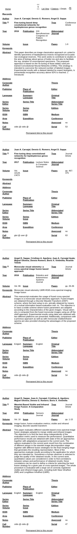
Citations (55, 9)
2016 (16, 31)
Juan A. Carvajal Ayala (63, 258)
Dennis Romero (38, 260)
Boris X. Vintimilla (56, 260)
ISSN (4, 114)
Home (8, 9)
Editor (54, 89)
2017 (16, 162)
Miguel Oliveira (21, 260)
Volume (6, 44)
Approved (56, 122)
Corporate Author (7, 84)
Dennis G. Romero (41, 18)
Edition (54, 108)
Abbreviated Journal (57, 32)
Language (7, 95)
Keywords (7, 48)
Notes (5, 122)
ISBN (25, 114)
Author (5, 18)
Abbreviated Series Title (57, 103)
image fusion (20, 423)
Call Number (6, 128)
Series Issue (26, 109)
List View (45, 9)
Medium (55, 114)
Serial (54, 127)
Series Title (28, 102)
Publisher (7, 89)
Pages (54, 44)
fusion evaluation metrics (38, 423)
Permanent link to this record (39, 133)
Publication (28, 31)
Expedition (28, 118)
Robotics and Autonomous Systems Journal (42, 278)
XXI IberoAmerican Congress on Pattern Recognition (42, 35)
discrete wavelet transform (35, 426)
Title (4, 23)
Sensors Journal (40, 414)
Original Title (55, 96)
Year (4, 31)
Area (4, 118)
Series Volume (6, 109)
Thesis (54, 83)
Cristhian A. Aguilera (41, 258)
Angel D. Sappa (58, 18)
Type (53, 23)
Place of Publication (28, 90)
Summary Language (28, 96)
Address (6, 79)
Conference (57, 118)
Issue (25, 44)
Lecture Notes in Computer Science (42, 164)
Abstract (6, 52)
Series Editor (5, 103)
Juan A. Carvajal (22, 18)
